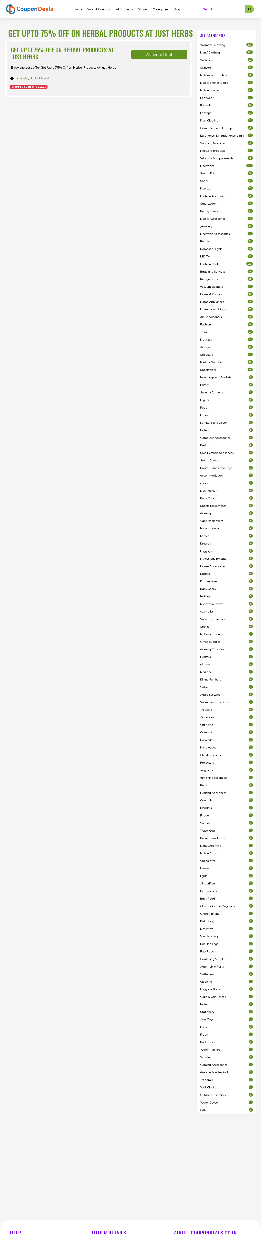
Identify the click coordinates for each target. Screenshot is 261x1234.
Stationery (226, 1012)
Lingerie (226, 574)
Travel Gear (226, 830)
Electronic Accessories (226, 234)
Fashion (226, 324)
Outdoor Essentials (226, 1095)
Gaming (226, 513)
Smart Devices (226, 460)
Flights (226, 400)
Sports (226, 626)
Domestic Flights (226, 249)
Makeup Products (226, 634)
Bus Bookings (226, 944)
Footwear (226, 98)
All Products (124, 9)
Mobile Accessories (226, 219)
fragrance (226, 770)
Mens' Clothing (226, 52)
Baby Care (226, 498)
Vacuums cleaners (226, 619)
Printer (226, 385)
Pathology (226, 921)
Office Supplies (226, 642)
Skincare (226, 67)
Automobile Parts (226, 966)
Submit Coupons (99, 9)
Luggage (226, 551)
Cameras (226, 732)
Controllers (226, 800)
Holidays (226, 596)
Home (78, 9)
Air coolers (226, 717)
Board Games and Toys (226, 468)
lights (226, 876)
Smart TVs (226, 173)
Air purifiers (226, 883)
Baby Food (226, 898)
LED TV (226, 256)
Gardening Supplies (226, 959)
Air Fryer (226, 347)
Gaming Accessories (226, 1065)
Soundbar (226, 823)
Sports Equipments (226, 506)
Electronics (226, 166)
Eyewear (226, 740)
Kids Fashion (226, 490)
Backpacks (226, 1042)
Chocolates (226, 861)
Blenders (226, 808)
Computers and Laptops (226, 128)
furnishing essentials (226, 778)
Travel (226, 332)
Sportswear (226, 370)
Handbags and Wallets (226, 377)
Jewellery (226, 226)
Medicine (226, 672)
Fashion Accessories (226, 196)
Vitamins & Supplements (226, 158)
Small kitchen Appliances (226, 453)
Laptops (226, 113)
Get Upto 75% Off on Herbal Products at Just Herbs (62, 53)
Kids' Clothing (226, 120)
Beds (226, 785)
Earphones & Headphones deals (226, 135)
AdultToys (226, 1019)
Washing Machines (226, 143)
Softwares (226, 974)
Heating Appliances (226, 793)
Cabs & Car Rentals (226, 997)
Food (226, 407)
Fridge (226, 815)
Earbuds (226, 105)
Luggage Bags (226, 989)
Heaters (226, 657)
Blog (177, 9)
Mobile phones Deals (226, 83)
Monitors (226, 188)
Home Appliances (226, 302)
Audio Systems (226, 694)
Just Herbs (21, 78)
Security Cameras (226, 392)
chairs (226, 483)
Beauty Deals (226, 211)
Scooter (226, 1057)
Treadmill (226, 1080)
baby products (226, 528)
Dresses (226, 543)
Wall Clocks (226, 1087)
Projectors (226, 762)
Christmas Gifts (226, 755)
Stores (143, 9)
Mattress (226, 339)
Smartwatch (226, 203)
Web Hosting (226, 936)
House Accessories (226, 566)
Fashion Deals (226, 264)
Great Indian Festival (226, 1072)
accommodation (226, 475)
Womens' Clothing (226, 45)
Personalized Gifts (226, 838)
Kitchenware (226, 581)
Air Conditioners (226, 317)
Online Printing (226, 913)
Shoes (226, 181)
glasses (226, 664)
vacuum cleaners (226, 286)
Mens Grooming (226, 846)
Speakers (226, 354)
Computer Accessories (226, 438)
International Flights (226, 309)
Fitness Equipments (226, 558)
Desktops (226, 445)
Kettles (226, 536)
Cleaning (226, 981)
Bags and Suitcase (226, 271)
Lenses (226, 868)
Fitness (226, 415)
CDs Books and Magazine (226, 906)
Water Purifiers (226, 1049)
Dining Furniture (226, 679)
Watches (226, 60)
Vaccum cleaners (226, 521)
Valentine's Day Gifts (226, 702)
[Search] (223, 9)
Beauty (226, 241)
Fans (226, 1027)
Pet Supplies (226, 891)
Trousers (226, 710)
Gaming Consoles (226, 649)
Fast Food (226, 951)
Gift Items (226, 725)
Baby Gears (226, 589)
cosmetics (226, 611)
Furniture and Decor (226, 422)
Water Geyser (226, 1102)
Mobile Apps (226, 853)
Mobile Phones (226, 90)
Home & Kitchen (226, 294)
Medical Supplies (41, 78)
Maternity (226, 929)
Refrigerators (226, 279)
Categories (161, 9)
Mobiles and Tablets (226, 75)
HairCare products (226, 151)
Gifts (226, 1110)
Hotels (226, 430)
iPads (226, 1034)
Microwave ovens (226, 604)
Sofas (226, 687)
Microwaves (226, 747)
